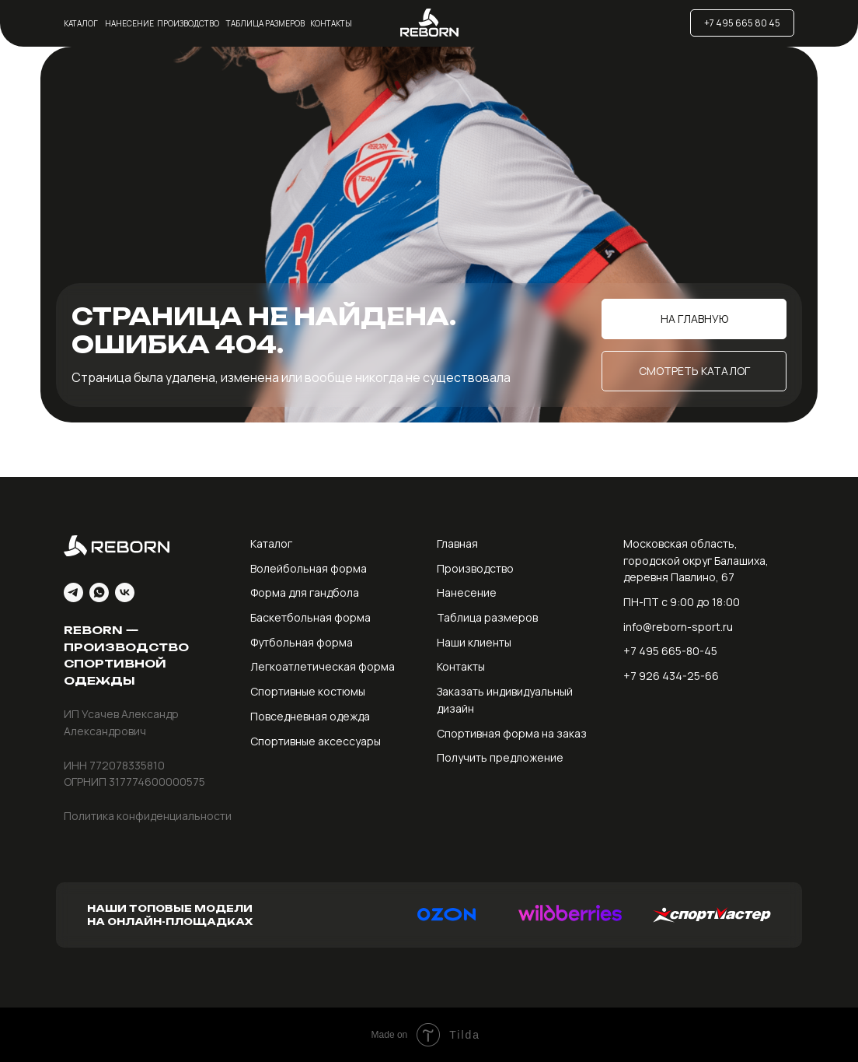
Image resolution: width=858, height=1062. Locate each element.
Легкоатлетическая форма (322, 666)
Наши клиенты (474, 642)
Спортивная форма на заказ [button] (512, 733)
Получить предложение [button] (500, 757)
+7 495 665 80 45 (742, 23)
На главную (694, 318)
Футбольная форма (301, 642)
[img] (577, 23)
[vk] (124, 592)
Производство (188, 23)
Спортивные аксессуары (315, 741)
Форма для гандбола (304, 592)
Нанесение (129, 23)
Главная (457, 543)
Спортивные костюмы (307, 691)
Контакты (331, 23)
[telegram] (73, 592)
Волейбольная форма (308, 568)
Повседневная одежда (310, 716)
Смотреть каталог (694, 370)
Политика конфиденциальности (148, 815)
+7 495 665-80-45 (670, 650)
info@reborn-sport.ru (678, 626)
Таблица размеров (265, 23)
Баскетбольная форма (310, 617)
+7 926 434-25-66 (671, 675)
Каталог (81, 23)
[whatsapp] (99, 592)
